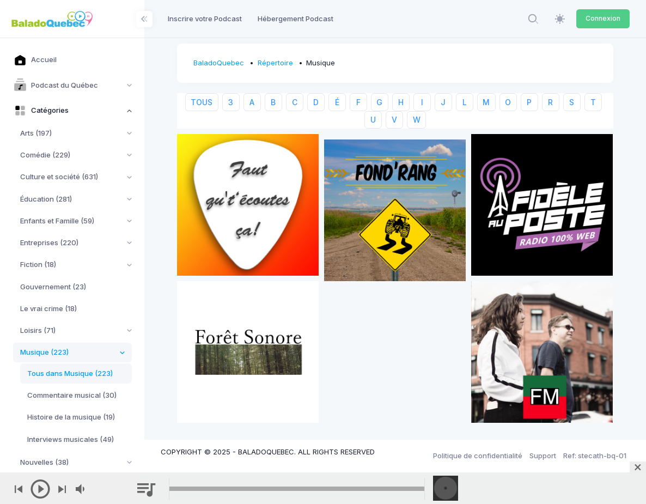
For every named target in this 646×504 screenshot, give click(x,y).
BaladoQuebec (218, 62)
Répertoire (275, 62)
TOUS (201, 102)
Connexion (603, 18)
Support (542, 455)
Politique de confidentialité (477, 455)
